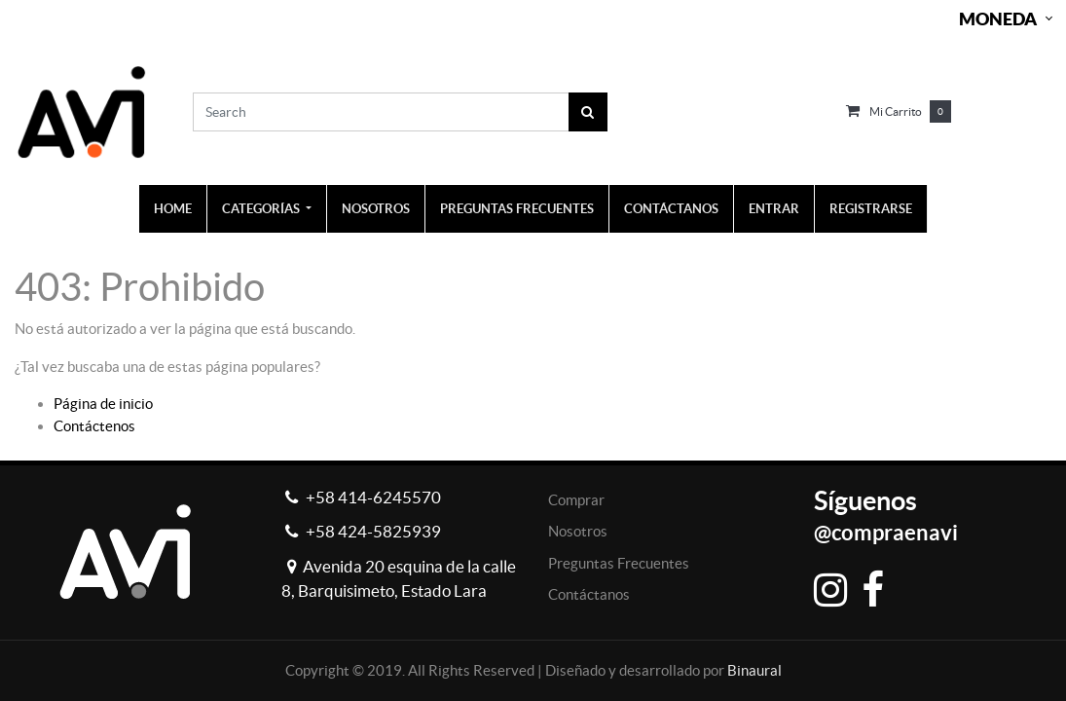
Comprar (576, 500)
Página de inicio (103, 403)
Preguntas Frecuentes (618, 563)
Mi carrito (895, 111)
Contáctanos (589, 594)
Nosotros (577, 531)
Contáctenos (94, 426)
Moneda (998, 19)
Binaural (754, 670)
